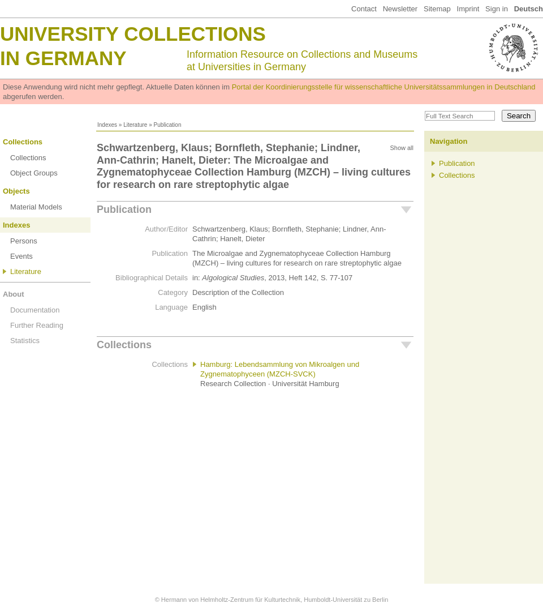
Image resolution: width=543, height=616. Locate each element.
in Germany (63, 58)
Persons (23, 241)
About (13, 294)
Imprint (468, 9)
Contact (364, 9)
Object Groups (34, 173)
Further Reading (36, 325)
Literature (135, 125)
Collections (22, 142)
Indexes (107, 125)
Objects (16, 191)
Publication (124, 209)
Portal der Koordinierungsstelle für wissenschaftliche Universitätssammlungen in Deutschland (384, 87)
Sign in (496, 9)
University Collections (133, 34)
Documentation (34, 310)
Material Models (36, 207)
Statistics (25, 340)
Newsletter (400, 9)
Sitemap (437, 9)
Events (21, 256)
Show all (401, 147)
